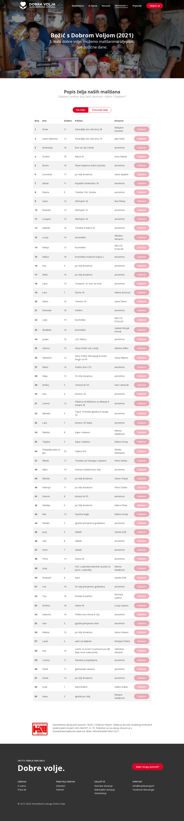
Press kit (22, 789)
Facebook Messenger (143, 789)
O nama (92, 5)
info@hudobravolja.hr (143, 785)
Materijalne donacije (104, 789)
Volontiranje (100, 793)
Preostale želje (100, 109)
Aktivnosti (120, 5)
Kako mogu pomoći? (147, 766)
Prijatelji (137, 5)
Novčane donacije (103, 785)
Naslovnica (78, 5)
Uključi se (155, 5)
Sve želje (80, 109)
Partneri (60, 789)
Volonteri (60, 785)
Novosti (106, 5)
